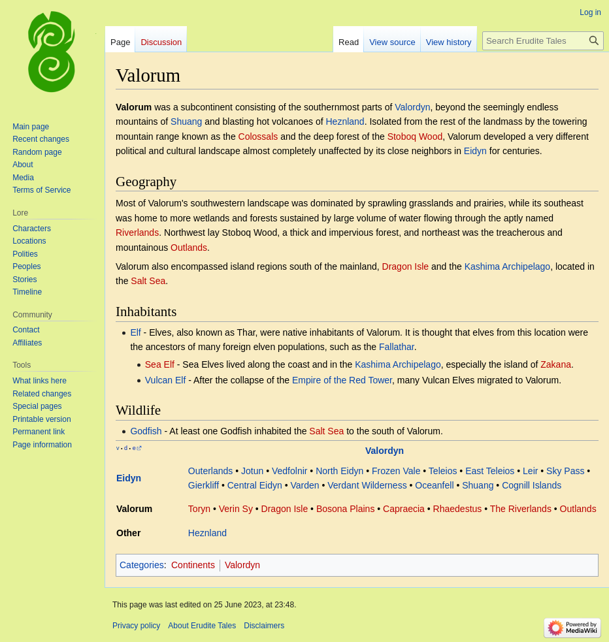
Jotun (252, 471)
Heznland (344, 121)
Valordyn (412, 107)
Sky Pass (565, 471)
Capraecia (404, 509)
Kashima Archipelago (508, 266)
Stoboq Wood (415, 136)
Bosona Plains (345, 509)
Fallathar (396, 347)
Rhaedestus (457, 509)
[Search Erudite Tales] (543, 40)
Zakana (555, 364)
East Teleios (489, 471)
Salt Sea (148, 281)
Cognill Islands (531, 485)
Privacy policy (136, 625)
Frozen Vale (396, 471)
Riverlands (137, 232)
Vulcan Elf (165, 380)
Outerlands (210, 471)
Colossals (258, 136)
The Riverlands (520, 509)
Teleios (443, 471)
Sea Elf (159, 364)
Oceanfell (434, 485)
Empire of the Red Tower (342, 380)
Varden (304, 485)
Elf (135, 332)
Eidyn (475, 151)
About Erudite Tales (202, 625)
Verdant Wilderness (366, 485)
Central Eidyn (254, 485)
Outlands (189, 247)
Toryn (199, 509)
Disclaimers (264, 625)
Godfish (145, 431)
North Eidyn (339, 471)
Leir (530, 471)
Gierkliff (203, 485)
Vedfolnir (289, 471)
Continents (193, 565)
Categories (142, 565)
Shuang (186, 121)
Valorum (134, 509)
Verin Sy (236, 509)
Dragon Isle (405, 266)
